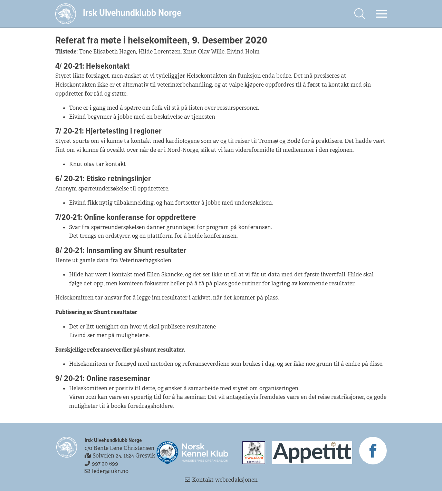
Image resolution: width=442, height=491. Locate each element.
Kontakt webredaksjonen (221, 479)
